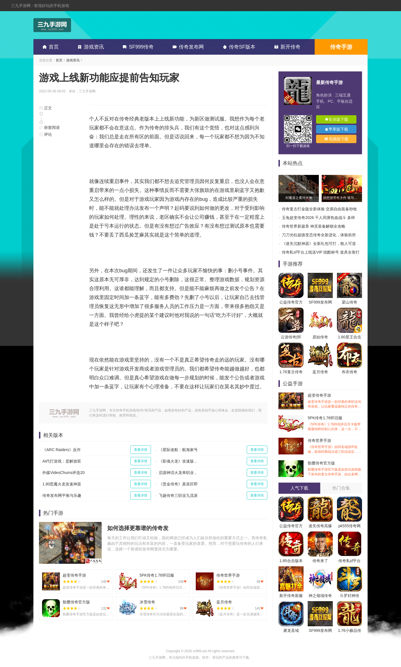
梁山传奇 (349, 302)
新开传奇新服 (291, 595)
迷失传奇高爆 (320, 526)
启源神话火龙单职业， (178, 472)
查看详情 (140, 450)
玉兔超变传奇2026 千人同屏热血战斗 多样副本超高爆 (328, 217)
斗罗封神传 (349, 595)
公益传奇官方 (291, 302)
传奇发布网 (187, 47)
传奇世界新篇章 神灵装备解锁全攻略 (313, 226)
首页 (49, 47)
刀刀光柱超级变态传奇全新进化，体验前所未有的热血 (328, 235)
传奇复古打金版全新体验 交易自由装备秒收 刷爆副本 (328, 209)
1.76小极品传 (349, 630)
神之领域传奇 (320, 595)
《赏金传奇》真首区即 (178, 484)
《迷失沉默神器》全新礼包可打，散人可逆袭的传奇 (326, 243)
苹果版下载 (336, 129)
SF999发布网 (320, 302)
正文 (45, 108)
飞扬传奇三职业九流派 (178, 495)
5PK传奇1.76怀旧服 (335, 424)
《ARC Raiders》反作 (61, 449)
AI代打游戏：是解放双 (61, 461)
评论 (45, 134)
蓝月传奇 (320, 372)
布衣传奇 (349, 372)
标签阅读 (49, 127)
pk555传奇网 (349, 526)
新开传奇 (286, 47)
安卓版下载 (336, 119)
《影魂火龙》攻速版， (178, 461)
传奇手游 (341, 47)
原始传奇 (320, 337)
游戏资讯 (89, 47)
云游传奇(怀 (291, 337)
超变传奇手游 (335, 401)
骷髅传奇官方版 (335, 469)
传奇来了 (320, 560)
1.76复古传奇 (290, 372)
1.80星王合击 (349, 337)
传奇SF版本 (238, 47)
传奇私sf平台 (349, 560)
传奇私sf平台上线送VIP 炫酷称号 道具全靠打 (321, 252)
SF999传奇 (137, 47)
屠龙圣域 (291, 630)
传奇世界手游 (335, 446)
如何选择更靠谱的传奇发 (137, 528)
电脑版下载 (336, 139)
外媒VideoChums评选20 (63, 472)
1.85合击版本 (290, 560)
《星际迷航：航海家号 (178, 449)
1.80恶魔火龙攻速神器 (61, 484)
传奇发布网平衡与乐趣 (61, 495)
